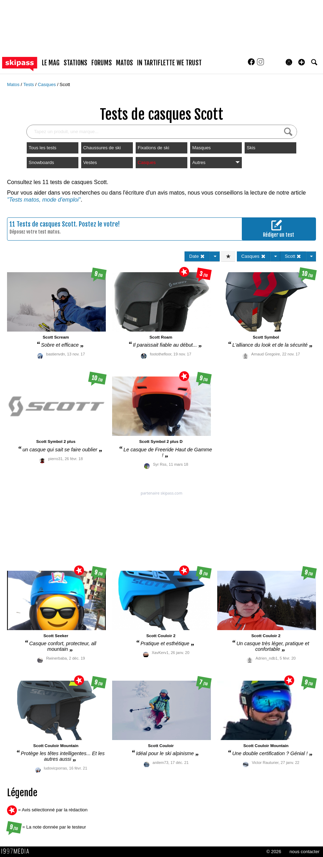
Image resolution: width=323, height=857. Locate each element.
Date (197, 256)
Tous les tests (43, 147)
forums (101, 63)
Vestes (90, 162)
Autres (216, 162)
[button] (301, 62)
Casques (47, 84)
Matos (14, 84)
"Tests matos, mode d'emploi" (43, 200)
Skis (251, 147)
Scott (65, 84)
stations (75, 63)
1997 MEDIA (17, 851)
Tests (29, 84)
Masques (201, 147)
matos (124, 63)
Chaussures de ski (102, 147)
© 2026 (273, 851)
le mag (50, 63)
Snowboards (41, 162)
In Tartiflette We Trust (169, 63)
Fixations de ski (153, 147)
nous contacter (304, 851)
